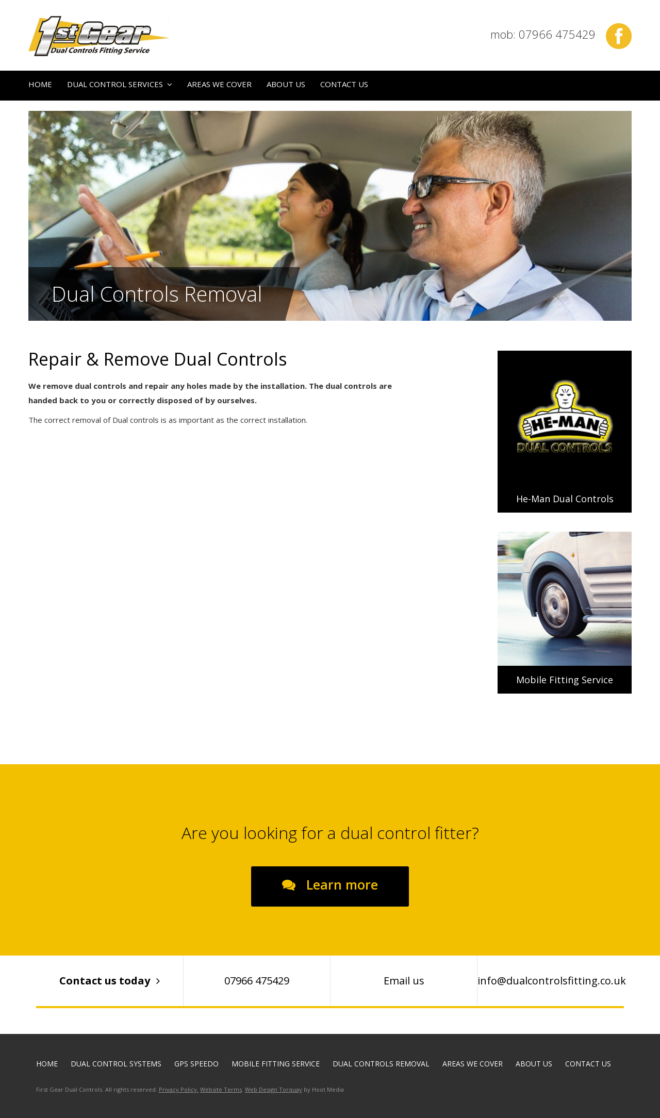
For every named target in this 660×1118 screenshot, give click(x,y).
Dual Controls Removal (381, 1063)
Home (40, 84)
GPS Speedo (196, 1063)
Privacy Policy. (179, 1089)
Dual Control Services (115, 84)
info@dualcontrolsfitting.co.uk (550, 981)
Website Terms (221, 1089)
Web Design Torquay (273, 1089)
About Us (286, 84)
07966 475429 (256, 981)
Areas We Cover (219, 84)
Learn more (340, 884)
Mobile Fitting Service (276, 1063)
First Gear (98, 35)
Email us (404, 981)
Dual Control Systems (116, 1063)
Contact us (344, 84)
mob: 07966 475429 (543, 34)
